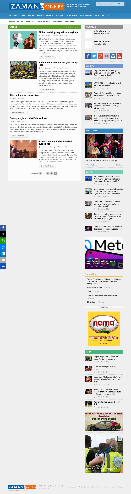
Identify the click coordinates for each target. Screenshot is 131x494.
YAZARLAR (106, 15)
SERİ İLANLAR (57, 21)
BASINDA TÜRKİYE (44, 21)
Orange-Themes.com (22, 488)
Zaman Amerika (45, 147)
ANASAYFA (13, 15)
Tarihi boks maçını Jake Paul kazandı (107, 367)
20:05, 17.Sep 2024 (94, 266)
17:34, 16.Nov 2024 (101, 369)
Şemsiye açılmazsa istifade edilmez (28, 118)
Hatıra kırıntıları (100, 44)
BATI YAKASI (72, 4)
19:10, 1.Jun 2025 (101, 78)
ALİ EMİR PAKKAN (102, 31)
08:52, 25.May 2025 (101, 111)
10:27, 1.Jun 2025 (101, 88)
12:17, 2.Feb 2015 (59, 35)
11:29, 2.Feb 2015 (17, 98)
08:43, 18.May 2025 (101, 232)
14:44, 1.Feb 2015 (60, 147)
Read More (104, 307)
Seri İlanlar (85, 485)
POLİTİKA (59, 15)
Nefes (89, 292)
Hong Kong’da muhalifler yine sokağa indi (58, 63)
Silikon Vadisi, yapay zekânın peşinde (58, 32)
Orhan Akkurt (44, 35)
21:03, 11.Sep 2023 (101, 396)
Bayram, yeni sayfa (101, 34)
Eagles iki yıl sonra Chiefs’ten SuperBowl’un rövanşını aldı (105, 358)
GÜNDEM (31, 15)
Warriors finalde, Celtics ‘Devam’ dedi (107, 401)
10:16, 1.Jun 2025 (101, 98)
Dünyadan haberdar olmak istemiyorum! (101, 296)
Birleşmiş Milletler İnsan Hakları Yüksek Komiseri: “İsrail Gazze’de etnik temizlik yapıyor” (108, 216)
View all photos (91, 165)
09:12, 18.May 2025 (101, 222)
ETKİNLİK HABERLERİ (16, 21)
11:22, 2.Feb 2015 (17, 121)
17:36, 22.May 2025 (101, 196)
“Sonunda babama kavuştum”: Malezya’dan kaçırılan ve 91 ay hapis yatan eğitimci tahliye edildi (107, 118)
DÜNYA (22, 15)
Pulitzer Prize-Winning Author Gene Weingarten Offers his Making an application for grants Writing (104, 281)
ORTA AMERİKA (81, 7)
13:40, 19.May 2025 (101, 209)
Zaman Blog (91, 274)
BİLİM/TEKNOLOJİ (86, 15)
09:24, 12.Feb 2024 (101, 383)
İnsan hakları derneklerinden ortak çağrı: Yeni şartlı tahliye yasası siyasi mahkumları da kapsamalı (107, 191)
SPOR (97, 15)
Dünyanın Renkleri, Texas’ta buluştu (101, 160)
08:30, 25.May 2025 (101, 123)
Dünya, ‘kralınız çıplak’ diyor (24, 95)
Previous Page (35, 173)
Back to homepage (72, 27)
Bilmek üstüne (92, 302)
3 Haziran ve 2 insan (94, 288)
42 (51, 173)
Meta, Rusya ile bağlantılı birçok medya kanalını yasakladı (104, 262)
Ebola (121, 485)
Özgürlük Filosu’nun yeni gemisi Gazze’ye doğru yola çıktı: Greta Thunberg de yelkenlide (106, 72)
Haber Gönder (96, 485)
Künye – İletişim (110, 485)
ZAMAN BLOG (30, 21)
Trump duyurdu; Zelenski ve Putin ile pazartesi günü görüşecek (107, 227)
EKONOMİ (49, 15)
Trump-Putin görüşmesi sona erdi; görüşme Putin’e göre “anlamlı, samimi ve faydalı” (108, 203)
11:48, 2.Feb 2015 (60, 68)
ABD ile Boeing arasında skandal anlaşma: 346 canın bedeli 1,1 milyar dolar (108, 105)
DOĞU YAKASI (85, 4)
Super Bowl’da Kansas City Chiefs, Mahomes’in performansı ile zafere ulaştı (107, 378)
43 (55, 173)
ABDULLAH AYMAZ (102, 41)
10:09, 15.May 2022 (101, 404)
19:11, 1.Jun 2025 (101, 184)
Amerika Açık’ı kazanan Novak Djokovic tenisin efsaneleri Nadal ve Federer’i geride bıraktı (107, 390)
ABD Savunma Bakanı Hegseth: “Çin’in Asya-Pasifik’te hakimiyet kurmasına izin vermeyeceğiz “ (108, 178)
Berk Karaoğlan (45, 68)
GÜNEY (70, 7)
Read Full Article (47, 57)
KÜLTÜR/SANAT (71, 15)
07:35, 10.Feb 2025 (101, 362)
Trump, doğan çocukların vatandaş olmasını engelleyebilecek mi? (106, 94)
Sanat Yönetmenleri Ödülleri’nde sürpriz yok (56, 142)
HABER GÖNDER (70, 21)
